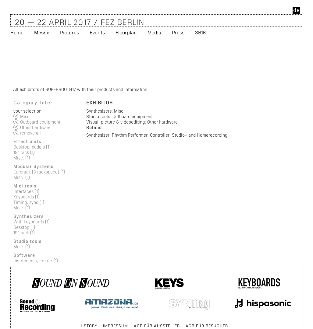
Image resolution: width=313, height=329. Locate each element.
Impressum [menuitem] (115, 325)
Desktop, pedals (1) (32, 146)
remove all (30, 132)
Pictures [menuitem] (69, 32)
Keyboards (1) (26, 196)
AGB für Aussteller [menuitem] (157, 325)
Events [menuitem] (97, 32)
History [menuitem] (88, 325)
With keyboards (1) (31, 221)
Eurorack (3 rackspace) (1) (39, 171)
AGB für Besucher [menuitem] (207, 325)
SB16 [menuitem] (200, 32)
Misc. (25, 116)
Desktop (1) (24, 227)
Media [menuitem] (154, 32)
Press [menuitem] (178, 32)
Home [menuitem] (16, 32)
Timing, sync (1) (28, 202)
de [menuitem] (296, 10)
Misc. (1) (21, 157)
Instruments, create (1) (35, 260)
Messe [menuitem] (41, 32)
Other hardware (35, 127)
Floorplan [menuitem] (126, 32)
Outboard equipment (40, 121)
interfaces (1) (26, 191)
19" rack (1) (24, 152)
